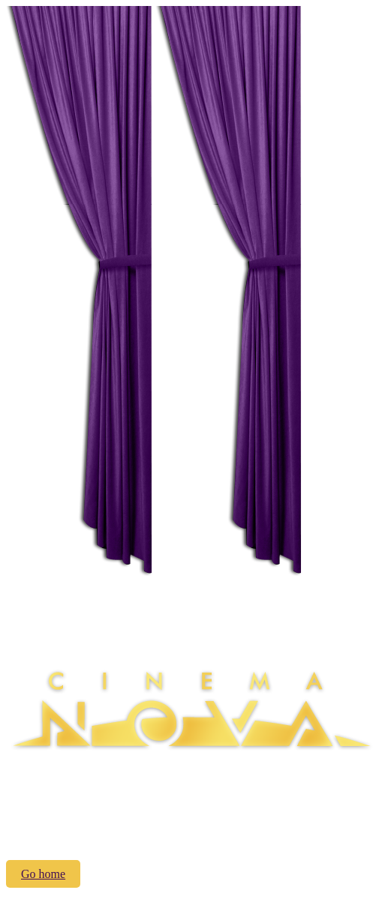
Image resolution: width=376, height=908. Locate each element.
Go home (43, 874)
